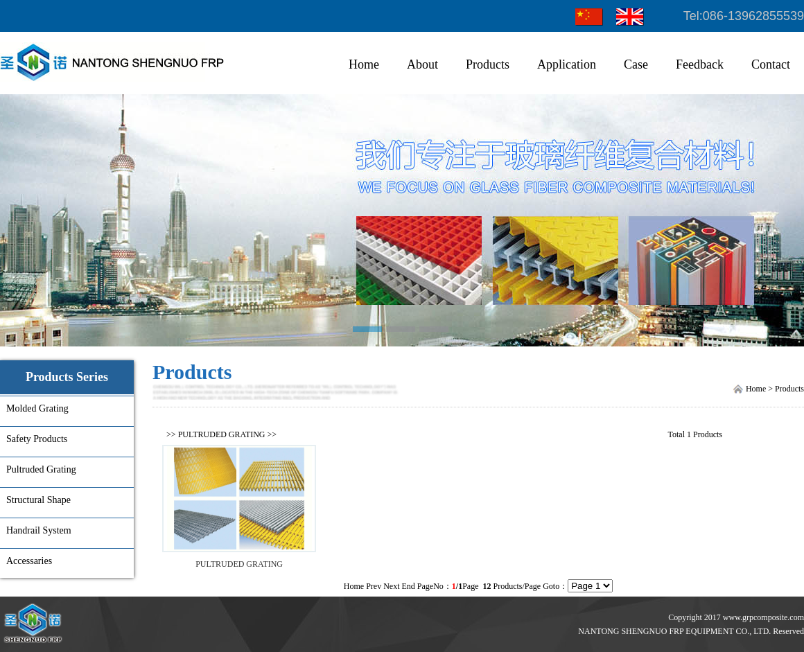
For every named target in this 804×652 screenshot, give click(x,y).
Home (364, 64)
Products (487, 64)
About (422, 64)
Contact (770, 64)
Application (566, 64)
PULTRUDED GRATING (221, 434)
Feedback (700, 64)
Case (636, 64)
